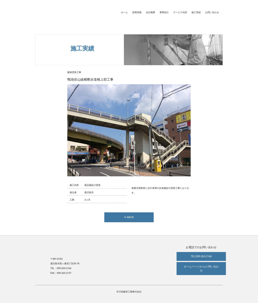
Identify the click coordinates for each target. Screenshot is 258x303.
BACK (129, 217)
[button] (76, 130)
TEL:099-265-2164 (201, 256)
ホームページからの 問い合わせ (201, 268)
